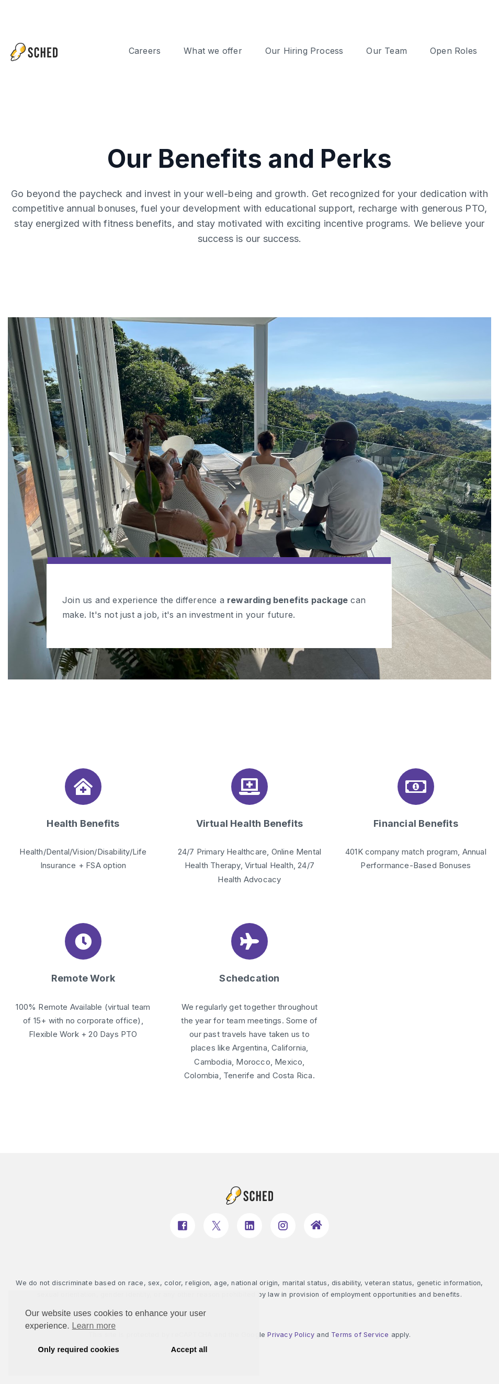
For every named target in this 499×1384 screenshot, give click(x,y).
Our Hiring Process (304, 50)
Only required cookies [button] (78, 1349)
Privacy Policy (290, 1335)
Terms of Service (360, 1335)
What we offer (213, 50)
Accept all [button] (189, 1349)
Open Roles (453, 50)
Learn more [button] (94, 1325)
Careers (145, 50)
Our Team (386, 50)
